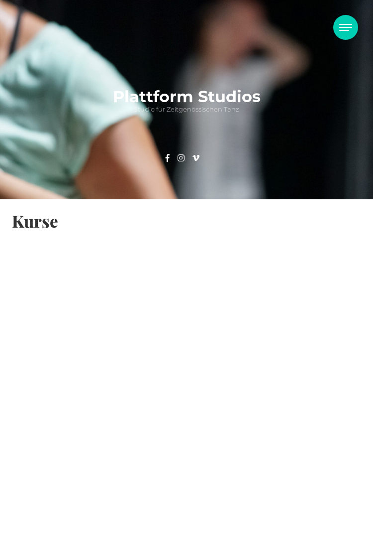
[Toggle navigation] (345, 27)
